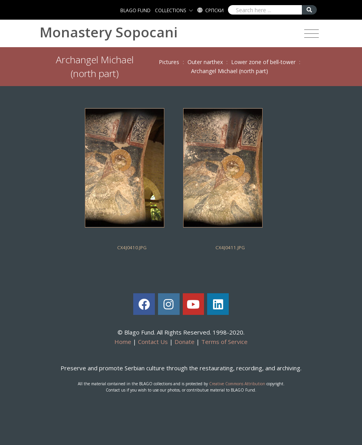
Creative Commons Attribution (237, 383)
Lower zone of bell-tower (263, 62)
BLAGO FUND (135, 10)
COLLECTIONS (170, 10)
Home (122, 342)
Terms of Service (224, 342)
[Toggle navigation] (311, 33)
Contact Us (153, 342)
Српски (214, 10)
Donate (185, 342)
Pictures (169, 62)
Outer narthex (205, 62)
